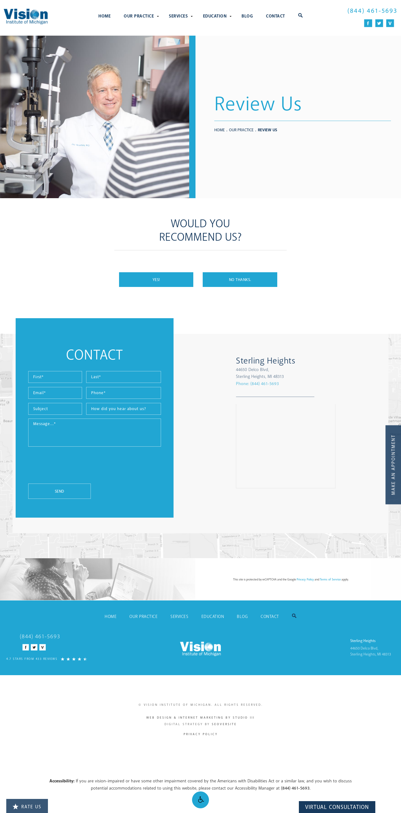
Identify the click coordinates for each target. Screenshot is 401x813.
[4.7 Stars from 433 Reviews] (46, 658)
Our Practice (139, 16)
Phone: (305, 383)
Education (215, 16)
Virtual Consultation (337, 807)
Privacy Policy (201, 734)
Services (178, 16)
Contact (275, 16)
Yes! (156, 279)
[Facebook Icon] (368, 23)
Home (104, 16)
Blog (247, 16)
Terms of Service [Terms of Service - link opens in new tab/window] (330, 579)
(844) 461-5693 (295, 788)
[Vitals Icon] (390, 23)
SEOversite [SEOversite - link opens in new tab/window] (224, 724)
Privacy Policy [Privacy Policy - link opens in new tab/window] (305, 579)
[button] (200, 799)
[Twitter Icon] (379, 23)
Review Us (267, 130)
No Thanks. (240, 279)
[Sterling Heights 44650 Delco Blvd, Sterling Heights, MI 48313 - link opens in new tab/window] (327, 368)
